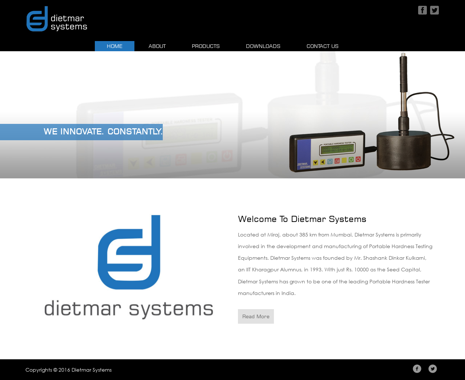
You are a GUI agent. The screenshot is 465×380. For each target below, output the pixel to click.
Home (120, 45)
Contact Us (323, 46)
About (157, 46)
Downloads (263, 46)
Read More (256, 316)
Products (206, 46)
